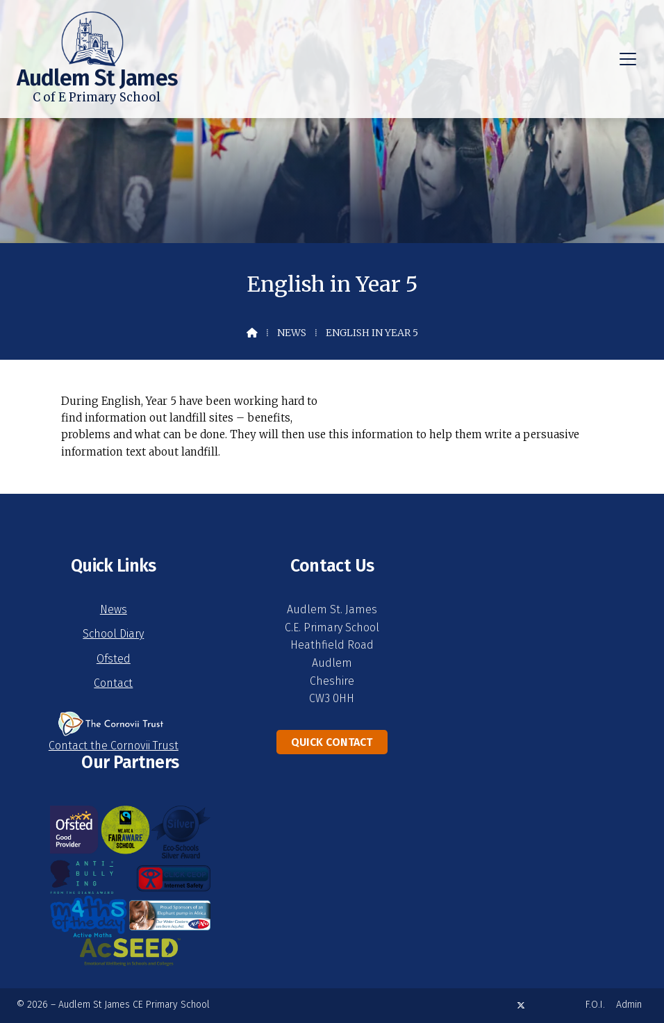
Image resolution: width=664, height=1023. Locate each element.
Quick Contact (331, 742)
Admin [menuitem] (629, 1004)
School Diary (113, 633)
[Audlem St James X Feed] (521, 1005)
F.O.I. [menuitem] (595, 1004)
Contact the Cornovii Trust (114, 745)
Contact (113, 683)
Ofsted (114, 658)
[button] (628, 59)
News (291, 332)
